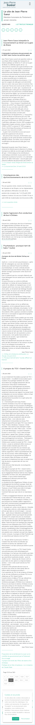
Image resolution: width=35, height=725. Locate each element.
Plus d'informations (11, 714)
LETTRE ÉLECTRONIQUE (24, 24)
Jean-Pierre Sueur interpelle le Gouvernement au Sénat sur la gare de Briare (18, 42)
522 (26, 680)
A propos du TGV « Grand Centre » (18, 368)
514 (11, 677)
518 (5, 680)
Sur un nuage (6, 658)
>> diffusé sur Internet (17, 359)
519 (11, 680)
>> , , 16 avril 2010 (15, 355)
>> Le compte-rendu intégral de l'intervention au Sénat (17, 164)
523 (5, 684)
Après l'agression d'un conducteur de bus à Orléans (17, 214)
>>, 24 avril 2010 (14, 166)
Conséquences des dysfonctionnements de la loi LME (17, 176)
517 (27, 677)
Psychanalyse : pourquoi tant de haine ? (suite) (16, 246)
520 (16, 680)
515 (16, 677)
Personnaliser (25, 719)
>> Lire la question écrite (9, 202)
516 (22, 677)
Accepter (15, 719)
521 (21, 680)
